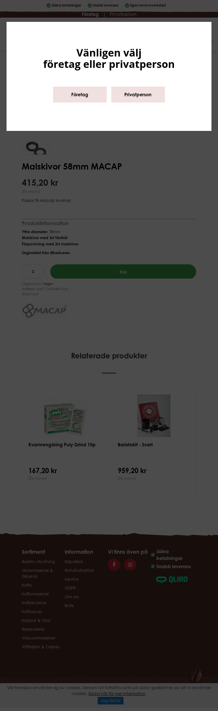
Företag (79, 94)
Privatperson (138, 94)
